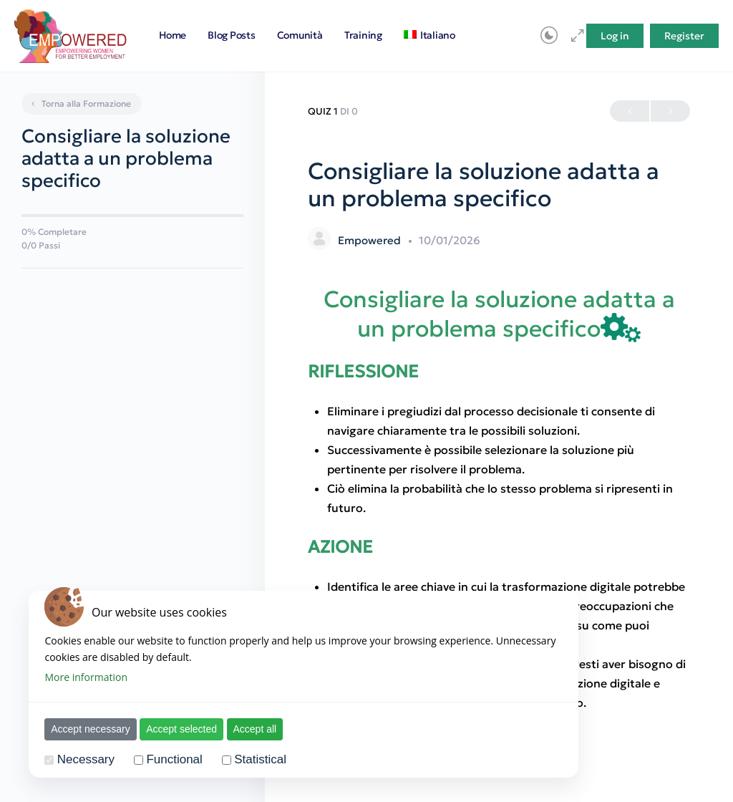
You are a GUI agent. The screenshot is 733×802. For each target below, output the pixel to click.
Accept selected (175, 729)
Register (684, 35)
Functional (167, 759)
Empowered (371, 240)
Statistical (254, 759)
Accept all (248, 729)
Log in (615, 35)
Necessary (79, 759)
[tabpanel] (499, 499)
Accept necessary (84, 729)
